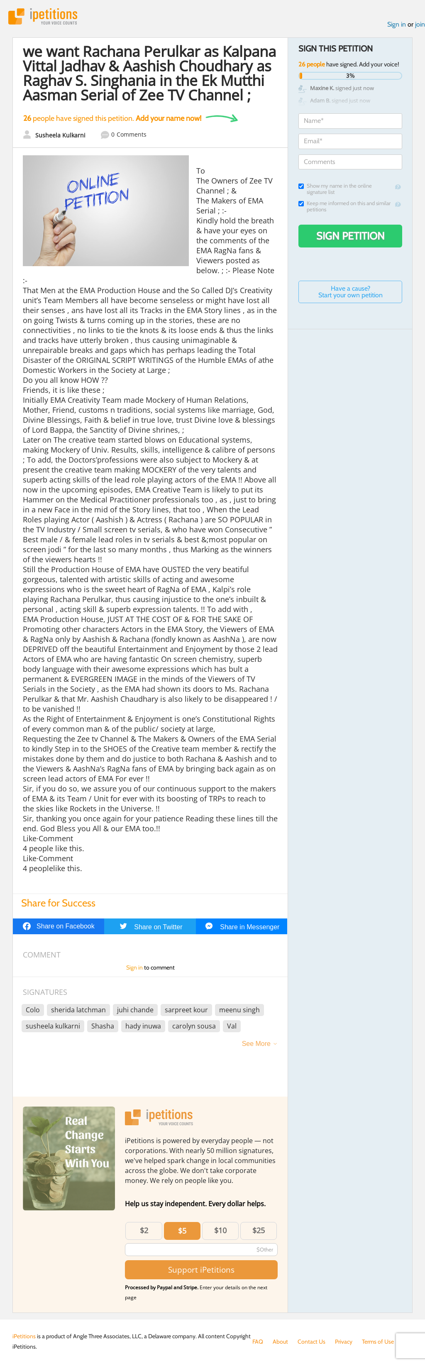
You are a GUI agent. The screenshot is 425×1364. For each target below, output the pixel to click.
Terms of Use (378, 1341)
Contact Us (311, 1341)
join (420, 24)
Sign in (396, 24)
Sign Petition (350, 236)
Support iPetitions (201, 1269)
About (280, 1341)
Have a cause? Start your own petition (350, 291)
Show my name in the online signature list (335, 189)
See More (256, 1043)
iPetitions (42, 16)
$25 (258, 1230)
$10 (220, 1230)
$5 (182, 1231)
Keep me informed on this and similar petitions (344, 206)
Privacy (343, 1341)
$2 (144, 1230)
